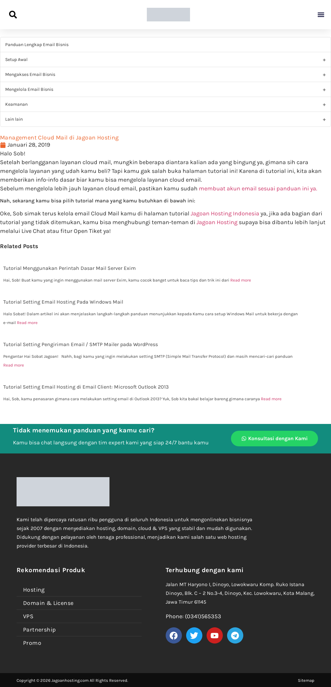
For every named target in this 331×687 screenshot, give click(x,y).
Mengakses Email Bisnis (30, 74)
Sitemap (306, 680)
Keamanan (16, 104)
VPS (28, 616)
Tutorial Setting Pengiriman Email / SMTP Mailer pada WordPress (80, 344)
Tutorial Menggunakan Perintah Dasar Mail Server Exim (69, 268)
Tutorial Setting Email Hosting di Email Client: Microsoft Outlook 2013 (86, 387)
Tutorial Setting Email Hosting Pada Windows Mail (63, 302)
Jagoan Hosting (218, 222)
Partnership (39, 629)
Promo (32, 642)
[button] (320, 14)
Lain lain (14, 119)
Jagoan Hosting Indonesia (225, 213)
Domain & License (48, 603)
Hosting (34, 589)
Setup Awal (16, 59)
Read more (240, 280)
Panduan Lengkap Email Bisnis (37, 44)
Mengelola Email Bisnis (29, 89)
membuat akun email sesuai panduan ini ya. (258, 188)
